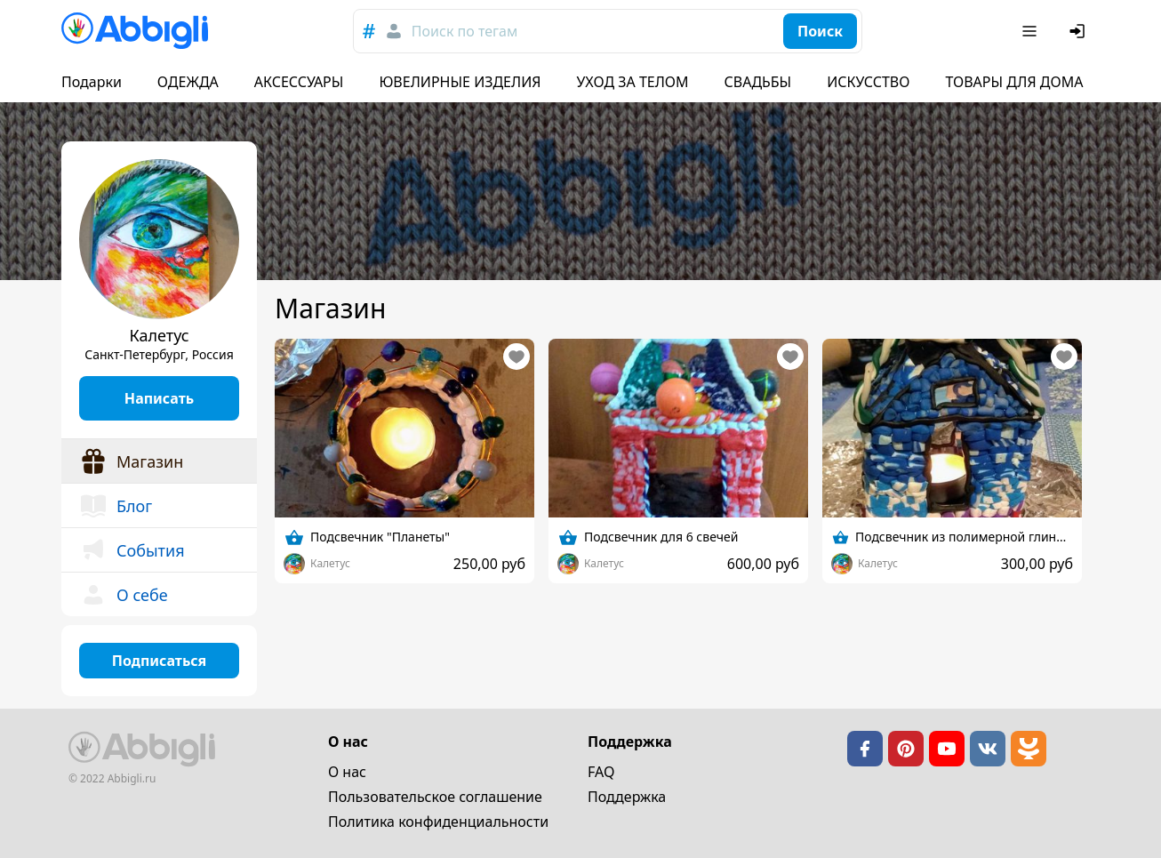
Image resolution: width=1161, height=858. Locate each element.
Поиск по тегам (464, 31)
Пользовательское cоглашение (435, 796)
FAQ (601, 772)
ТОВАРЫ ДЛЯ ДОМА (1014, 82)
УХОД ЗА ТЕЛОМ (633, 82)
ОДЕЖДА (188, 82)
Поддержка (627, 796)
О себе (123, 595)
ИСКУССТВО (868, 82)
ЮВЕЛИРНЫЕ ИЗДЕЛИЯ (459, 82)
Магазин (131, 461)
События (132, 550)
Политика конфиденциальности (438, 821)
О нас (347, 772)
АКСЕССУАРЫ (299, 82)
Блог (115, 506)
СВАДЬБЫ (758, 82)
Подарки (91, 82)
